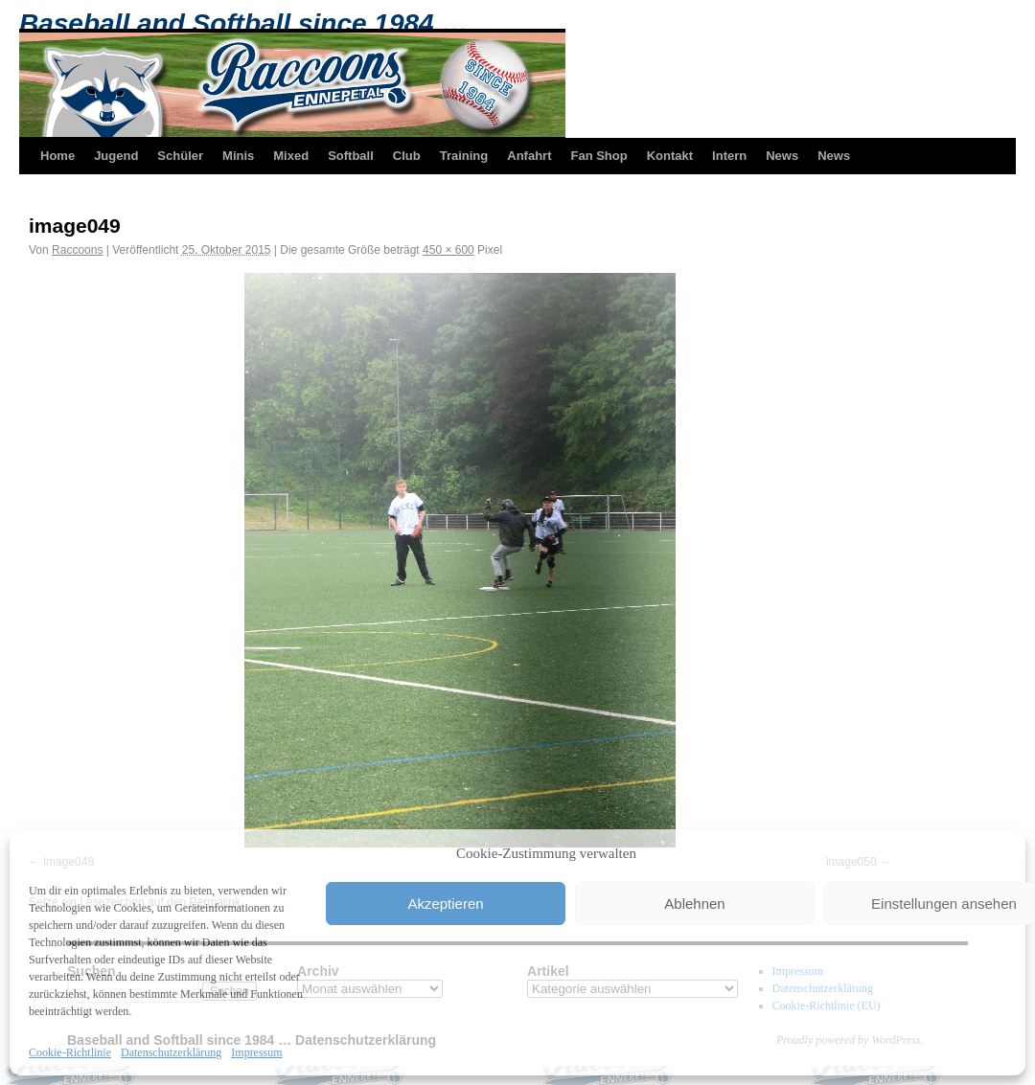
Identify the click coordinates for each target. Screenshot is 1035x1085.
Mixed (291, 155)
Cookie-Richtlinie (70, 1052)
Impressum (256, 1052)
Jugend (116, 155)
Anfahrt (529, 155)
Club (407, 155)
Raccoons (77, 250)
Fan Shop (598, 155)
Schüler (180, 155)
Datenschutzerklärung (171, 1052)
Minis (238, 155)
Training (464, 155)
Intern (729, 155)
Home (57, 155)
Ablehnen (694, 903)
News (782, 155)
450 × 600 (448, 250)
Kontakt (670, 155)
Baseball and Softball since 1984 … (243, 23)
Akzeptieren (445, 903)
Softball (351, 155)
